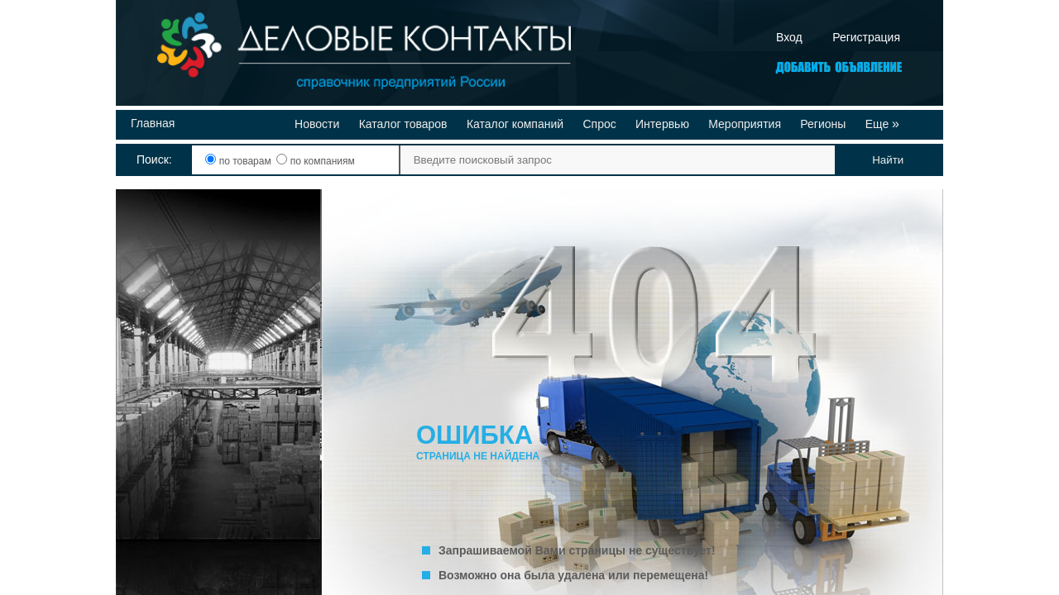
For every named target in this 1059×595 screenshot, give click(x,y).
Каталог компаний (515, 124)
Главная (153, 123)
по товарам (239, 161)
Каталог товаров (403, 124)
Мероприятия (744, 124)
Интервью (662, 124)
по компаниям (315, 161)
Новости (317, 124)
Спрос (599, 124)
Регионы (823, 124)
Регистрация (866, 37)
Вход (789, 37)
